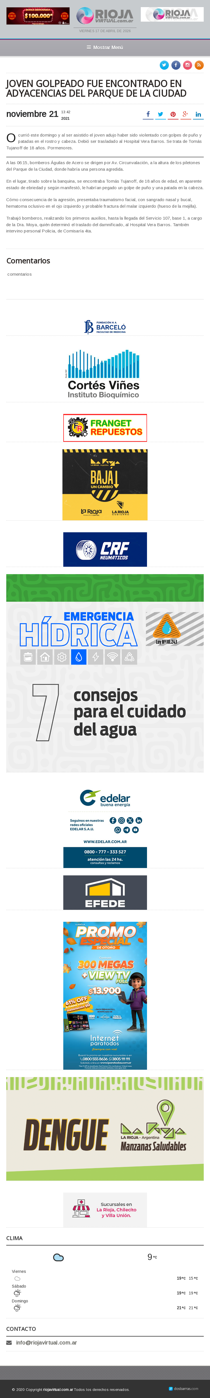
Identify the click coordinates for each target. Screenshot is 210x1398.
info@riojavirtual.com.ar (46, 1343)
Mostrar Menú (105, 47)
